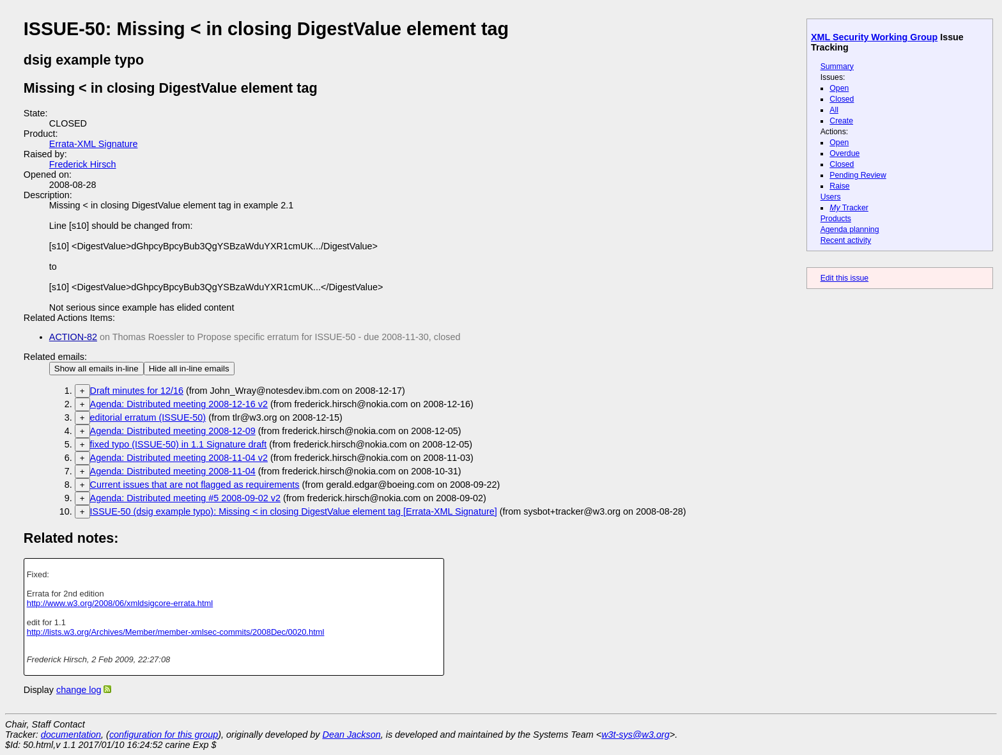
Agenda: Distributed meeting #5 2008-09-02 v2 (185, 498)
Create (841, 120)
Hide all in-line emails (189, 368)
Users (831, 196)
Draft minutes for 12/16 (136, 390)
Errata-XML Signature (93, 144)
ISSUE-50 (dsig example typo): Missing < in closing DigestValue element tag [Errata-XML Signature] (293, 511)
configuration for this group (163, 734)
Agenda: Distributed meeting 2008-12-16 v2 (179, 404)
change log (78, 690)
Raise (839, 186)
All (833, 109)
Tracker (848, 207)
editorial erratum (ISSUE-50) (148, 417)
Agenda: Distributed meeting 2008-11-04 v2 (179, 458)
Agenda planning (850, 229)
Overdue (844, 153)
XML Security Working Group (874, 37)
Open (839, 88)
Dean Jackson (352, 734)
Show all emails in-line (96, 368)
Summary (837, 66)
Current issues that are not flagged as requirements (195, 484)
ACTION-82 (73, 337)
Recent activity (846, 240)
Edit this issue (844, 278)
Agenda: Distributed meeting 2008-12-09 (173, 431)
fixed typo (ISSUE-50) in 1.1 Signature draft (178, 444)
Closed (841, 99)
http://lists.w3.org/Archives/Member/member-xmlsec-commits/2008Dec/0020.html (176, 632)
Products (836, 218)
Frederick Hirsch (82, 164)
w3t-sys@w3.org (635, 734)
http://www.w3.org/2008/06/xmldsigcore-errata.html (120, 603)
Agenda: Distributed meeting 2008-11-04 (173, 471)
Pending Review (857, 175)
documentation (71, 734)
